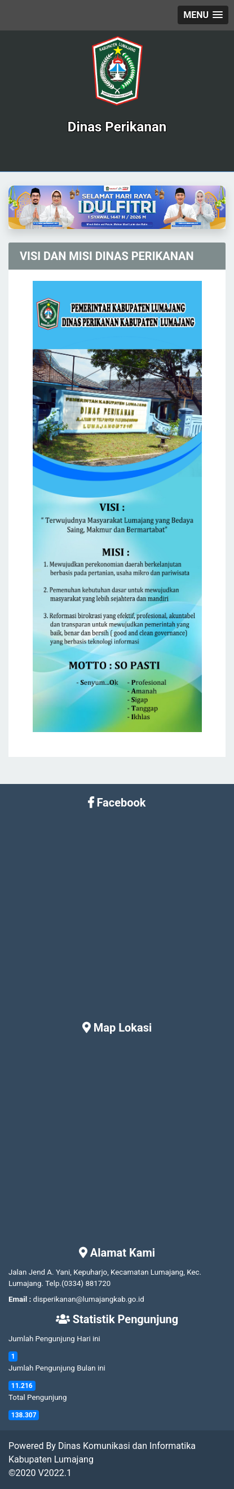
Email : (19, 1299)
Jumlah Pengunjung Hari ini (54, 1338)
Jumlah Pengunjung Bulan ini (56, 1368)
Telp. (53, 1283)
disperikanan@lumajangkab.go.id (88, 1299)
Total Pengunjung (37, 1397)
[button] (203, 15)
